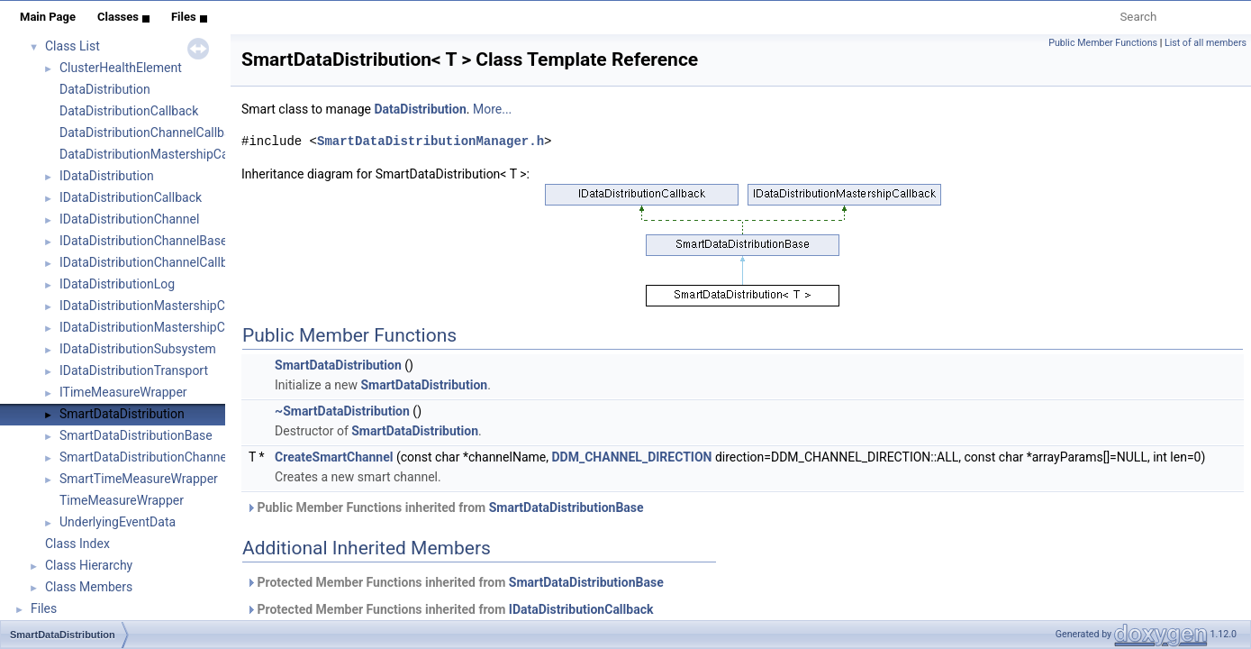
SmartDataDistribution (122, 414)
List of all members (1205, 43)
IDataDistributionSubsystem (137, 349)
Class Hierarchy (88, 565)
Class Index (77, 543)
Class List (72, 46)
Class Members (88, 587)
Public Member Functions (1102, 43)
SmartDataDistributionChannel (144, 457)
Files (189, 16)
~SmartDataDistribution (342, 411)
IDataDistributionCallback (130, 197)
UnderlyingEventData (117, 522)
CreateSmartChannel (334, 457)
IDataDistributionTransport (133, 370)
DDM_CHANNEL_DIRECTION (631, 457)
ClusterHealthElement (120, 67)
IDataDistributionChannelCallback (153, 262)
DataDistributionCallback (128, 111)
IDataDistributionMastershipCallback (162, 305)
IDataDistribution (106, 176)
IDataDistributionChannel (129, 219)
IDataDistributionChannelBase (143, 240)
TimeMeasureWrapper (121, 500)
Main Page (48, 16)
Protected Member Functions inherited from (455, 582)
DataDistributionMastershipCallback (160, 154)
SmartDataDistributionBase (136, 435)
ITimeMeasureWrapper (123, 392)
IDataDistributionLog (117, 284)
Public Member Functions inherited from (445, 507)
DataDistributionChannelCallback (151, 132)
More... (492, 109)
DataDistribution (104, 89)
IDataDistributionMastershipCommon (163, 327)
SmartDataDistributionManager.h (430, 141)
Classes (123, 16)
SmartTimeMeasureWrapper (138, 478)
